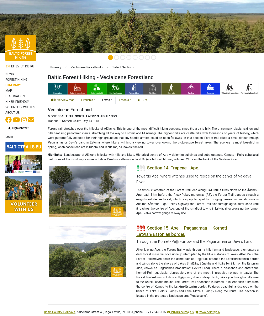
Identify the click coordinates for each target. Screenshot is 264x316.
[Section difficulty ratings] (140, 168)
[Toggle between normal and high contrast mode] (17, 128)
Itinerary (13, 85)
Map (8, 90)
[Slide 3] (122, 57)
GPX (143, 100)
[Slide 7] (147, 57)
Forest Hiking (16, 79)
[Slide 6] (141, 57)
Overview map (63, 100)
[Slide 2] (116, 57)
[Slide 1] (110, 57)
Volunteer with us (20, 107)
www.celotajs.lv (207, 312)
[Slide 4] (128, 57)
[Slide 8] (153, 57)
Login (9, 137)
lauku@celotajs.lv (180, 312)
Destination (15, 96)
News (9, 74)
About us (12, 112)
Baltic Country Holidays (59, 312)
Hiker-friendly (17, 102)
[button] (20, 26)
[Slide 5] (135, 57)
